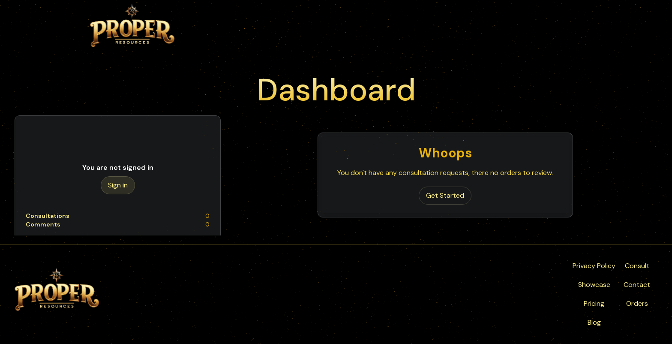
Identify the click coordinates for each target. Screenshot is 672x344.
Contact (637, 284)
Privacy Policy (594, 265)
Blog (594, 322)
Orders (637, 303)
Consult (637, 265)
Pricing (594, 303)
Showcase (594, 284)
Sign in (118, 185)
